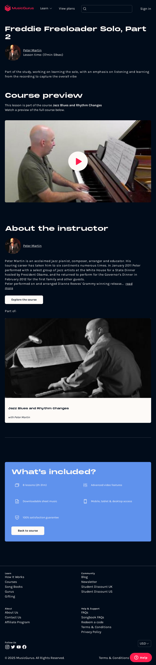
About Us (11, 612)
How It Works (14, 577)
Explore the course (24, 299)
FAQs (84, 612)
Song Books (14, 586)
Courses (11, 581)
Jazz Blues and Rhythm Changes (38, 408)
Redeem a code (92, 622)
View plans (67, 8)
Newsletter (89, 581)
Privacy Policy (91, 632)
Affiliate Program (17, 622)
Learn (44, 8)
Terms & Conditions (96, 627)
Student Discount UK (97, 586)
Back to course (28, 530)
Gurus (9, 591)
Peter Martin (32, 50)
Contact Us (13, 617)
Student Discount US (97, 591)
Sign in (145, 9)
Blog (84, 577)
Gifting (10, 596)
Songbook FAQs (92, 617)
